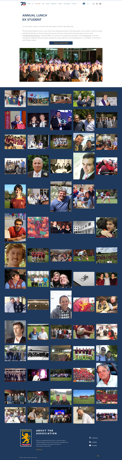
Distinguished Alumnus (32, 35)
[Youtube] (100, 4)
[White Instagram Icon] (90, 438)
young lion (87, 35)
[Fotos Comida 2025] (61, 43)
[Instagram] (93, 4)
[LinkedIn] (97, 4)
